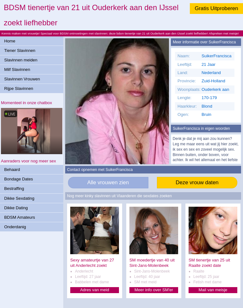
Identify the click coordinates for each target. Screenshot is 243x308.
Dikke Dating (16, 207)
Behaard (12, 169)
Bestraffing (14, 188)
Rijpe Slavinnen (18, 88)
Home (9, 41)
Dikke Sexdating (19, 198)
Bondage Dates (18, 179)
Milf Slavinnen (17, 69)
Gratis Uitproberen (216, 8)
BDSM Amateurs (19, 217)
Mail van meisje (213, 289)
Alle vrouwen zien (108, 182)
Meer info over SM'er (153, 289)
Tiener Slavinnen (19, 50)
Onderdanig (15, 226)
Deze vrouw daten (197, 182)
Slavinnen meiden (20, 60)
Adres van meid (94, 289)
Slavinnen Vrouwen (22, 79)
